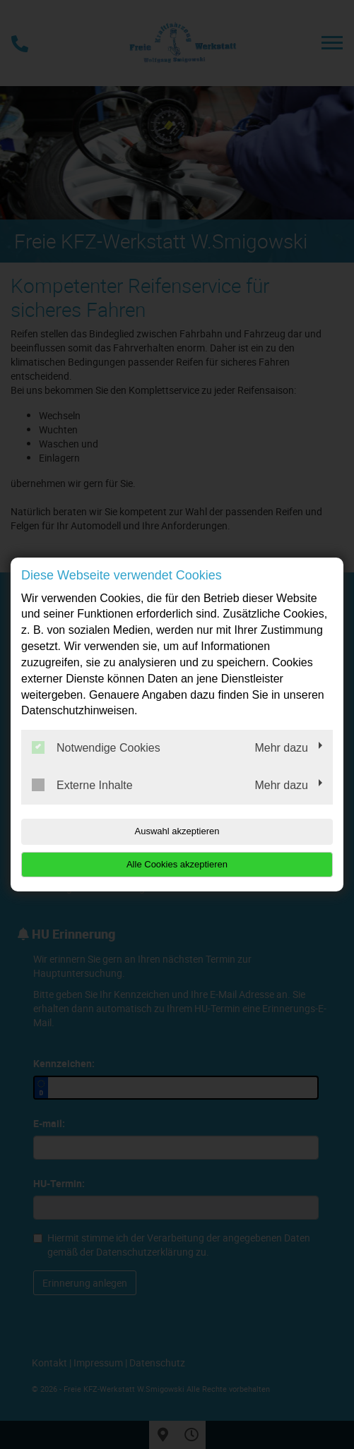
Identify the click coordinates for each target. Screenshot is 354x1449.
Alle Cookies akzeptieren (177, 864)
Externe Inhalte (82, 784)
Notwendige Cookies (96, 747)
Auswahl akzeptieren (177, 831)
